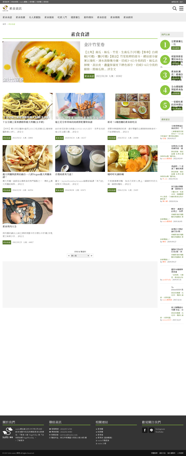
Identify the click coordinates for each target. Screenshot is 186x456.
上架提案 (180, 453)
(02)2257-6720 (66, 429)
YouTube (159, 431)
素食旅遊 (101, 17)
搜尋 (175, 8)
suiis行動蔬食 (103, 440)
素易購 (31, 2)
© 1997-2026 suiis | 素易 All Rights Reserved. (18, 453)
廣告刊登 (162, 453)
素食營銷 (49, 17)
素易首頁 (6, 2)
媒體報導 (154, 453)
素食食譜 (7, 17)
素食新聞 (14, 2)
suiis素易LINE (151, 430)
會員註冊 (174, 2)
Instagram (160, 429)
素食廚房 (128, 17)
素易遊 (45, 2)
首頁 (4, 24)
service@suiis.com (69, 434)
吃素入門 (62, 17)
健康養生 (75, 17)
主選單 (181, 8)
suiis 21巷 (102, 443)
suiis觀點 (24, 2)
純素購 (38, 2)
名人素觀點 (35, 17)
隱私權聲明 (171, 453)
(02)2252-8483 (66, 431)
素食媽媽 (115, 17)
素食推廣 (20, 17)
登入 (181, 2)
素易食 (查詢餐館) (105, 437)
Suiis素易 (145, 430)
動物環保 (88, 17)
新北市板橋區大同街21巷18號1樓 (73, 437)
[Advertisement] (80, 284)
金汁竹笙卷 (94, 44)
